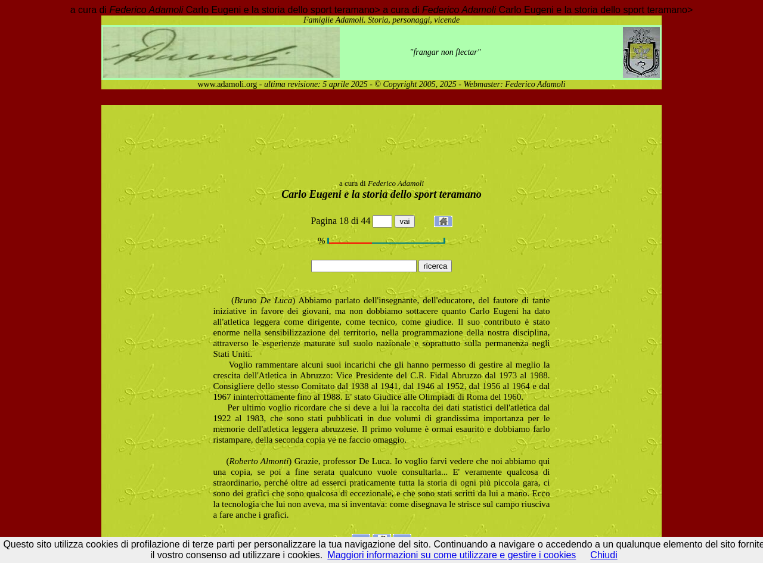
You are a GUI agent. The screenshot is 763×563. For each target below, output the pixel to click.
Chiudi (603, 555)
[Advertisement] (381, 144)
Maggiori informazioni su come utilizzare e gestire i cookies (451, 555)
